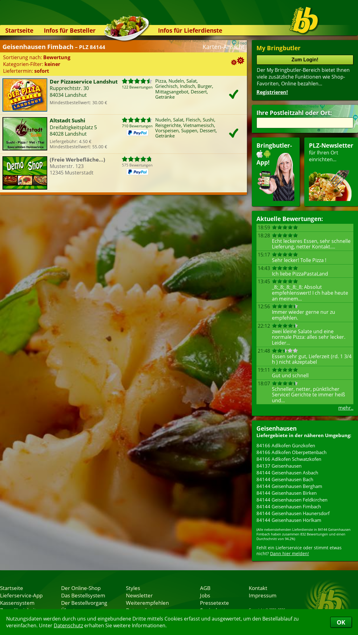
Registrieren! (272, 92)
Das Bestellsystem (83, 595)
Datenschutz (68, 625)
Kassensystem (17, 602)
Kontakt (258, 588)
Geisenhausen (276, 428)
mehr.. (345, 407)
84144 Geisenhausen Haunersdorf (293, 513)
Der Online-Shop (81, 588)
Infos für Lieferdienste (190, 30)
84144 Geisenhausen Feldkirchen (291, 500)
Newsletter (139, 595)
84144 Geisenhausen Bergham (289, 486)
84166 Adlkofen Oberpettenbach (291, 452)
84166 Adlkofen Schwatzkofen (288, 459)
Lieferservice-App (21, 595)
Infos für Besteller (70, 30)
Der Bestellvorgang (84, 602)
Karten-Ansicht (223, 47)
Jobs (205, 595)
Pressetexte (214, 602)
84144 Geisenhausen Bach (284, 479)
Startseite (19, 30)
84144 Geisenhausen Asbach (287, 472)
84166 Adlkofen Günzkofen (285, 445)
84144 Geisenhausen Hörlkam (288, 520)
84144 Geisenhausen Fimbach (288, 506)
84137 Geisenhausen (279, 466)
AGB (205, 588)
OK (341, 622)
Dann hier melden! (289, 553)
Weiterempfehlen (147, 602)
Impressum (263, 595)
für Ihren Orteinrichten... (331, 171)
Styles (133, 588)
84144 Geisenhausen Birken (286, 493)
